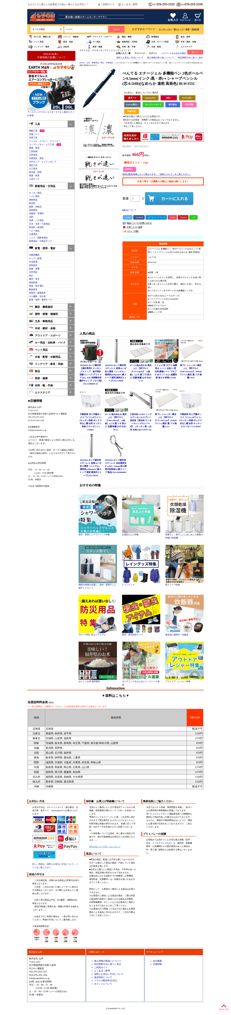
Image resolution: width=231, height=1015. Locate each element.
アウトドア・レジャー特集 (184, 680)
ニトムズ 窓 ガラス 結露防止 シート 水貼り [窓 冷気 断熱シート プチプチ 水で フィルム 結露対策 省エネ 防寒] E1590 (165, 371)
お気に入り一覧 (123, 53)
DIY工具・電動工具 (39, 37)
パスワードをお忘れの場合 (173, 53)
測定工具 (33, 165)
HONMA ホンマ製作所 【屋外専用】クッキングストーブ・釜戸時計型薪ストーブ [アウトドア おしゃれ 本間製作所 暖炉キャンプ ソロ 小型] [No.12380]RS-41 (90, 374)
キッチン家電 (35, 258)
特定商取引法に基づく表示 (190, 58)
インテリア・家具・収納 (46, 363)
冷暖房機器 (34, 255)
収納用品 (33, 210)
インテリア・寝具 (38, 47)
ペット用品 (35, 42)
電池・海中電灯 (36, 286)
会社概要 (157, 961)
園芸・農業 (124, 37)
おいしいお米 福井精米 (98, 680)
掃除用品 (33, 200)
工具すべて (34, 179)
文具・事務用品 (41, 321)
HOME (82, 63)
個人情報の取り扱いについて (160, 58)
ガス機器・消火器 (37, 296)
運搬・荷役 (34, 148)
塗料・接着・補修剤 (43, 313)
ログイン (153, 53)
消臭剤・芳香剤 (36, 213)
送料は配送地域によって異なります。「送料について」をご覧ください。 (156, 174)
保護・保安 (34, 175)
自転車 (63, 47)
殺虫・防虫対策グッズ (141, 633)
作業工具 (33, 138)
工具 (34, 123)
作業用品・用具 (36, 158)
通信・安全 (34, 279)
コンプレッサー (165, 29)
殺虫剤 (32, 203)
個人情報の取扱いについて (107, 961)
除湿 (187, 29)
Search (116, 29)
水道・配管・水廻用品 (44, 356)
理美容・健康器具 (37, 293)
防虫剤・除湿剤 (36, 227)
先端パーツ (34, 134)
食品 (34, 371)
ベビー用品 (34, 231)
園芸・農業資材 (41, 306)
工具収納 (33, 151)
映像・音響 (34, 269)
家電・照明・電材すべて (40, 300)
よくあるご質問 (127, 4)
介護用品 (33, 234)
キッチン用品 (35, 193)
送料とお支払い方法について (129, 58)
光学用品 (33, 272)
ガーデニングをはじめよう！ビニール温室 (141, 682)
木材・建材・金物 (185, 42)
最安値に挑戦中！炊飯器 (184, 633)
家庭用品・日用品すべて (40, 241)
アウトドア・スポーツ (99, 37)
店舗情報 (157, 964)
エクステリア (183, 47)
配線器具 (33, 289)
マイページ (140, 53)
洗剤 (31, 217)
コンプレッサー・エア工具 (41, 144)
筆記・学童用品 (107, 63)
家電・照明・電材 (42, 248)
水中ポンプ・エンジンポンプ (42, 162)
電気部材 (33, 282)
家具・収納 (65, 42)
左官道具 (33, 155)
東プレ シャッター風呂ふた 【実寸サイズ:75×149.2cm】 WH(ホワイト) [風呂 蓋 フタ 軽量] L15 (166, 420)
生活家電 (33, 262)
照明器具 (33, 265)
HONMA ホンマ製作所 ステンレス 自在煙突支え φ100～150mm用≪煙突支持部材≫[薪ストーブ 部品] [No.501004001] (116, 466)
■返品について (129, 210)
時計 (31, 276)
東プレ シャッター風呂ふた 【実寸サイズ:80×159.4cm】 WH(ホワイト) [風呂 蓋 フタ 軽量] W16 (191, 371)
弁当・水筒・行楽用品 (39, 224)
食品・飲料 (182, 37)
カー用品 (93, 42)
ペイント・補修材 (68, 37)
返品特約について (103, 977)
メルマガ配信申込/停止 (105, 980)
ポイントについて (103, 984)
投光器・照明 (35, 172)
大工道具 (33, 169)
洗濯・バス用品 (36, 220)
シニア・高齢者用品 (38, 238)
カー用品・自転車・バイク (47, 342)
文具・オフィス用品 (157, 42)
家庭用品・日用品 (126, 42)
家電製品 (152, 37)
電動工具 (33, 131)
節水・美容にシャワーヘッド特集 (98, 533)
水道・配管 (153, 47)
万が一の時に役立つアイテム (98, 633)
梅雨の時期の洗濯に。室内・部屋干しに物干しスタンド (98, 585)
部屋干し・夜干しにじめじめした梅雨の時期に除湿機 (184, 535)
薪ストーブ (179, 29)
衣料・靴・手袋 (125, 47)
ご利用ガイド (106, 4)
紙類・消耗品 (35, 207)
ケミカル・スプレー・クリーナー (44, 141)
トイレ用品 (34, 196)
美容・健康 (94, 47)
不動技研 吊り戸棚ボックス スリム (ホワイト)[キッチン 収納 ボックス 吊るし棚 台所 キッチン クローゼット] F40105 (191, 420)
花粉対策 (195, 29)
